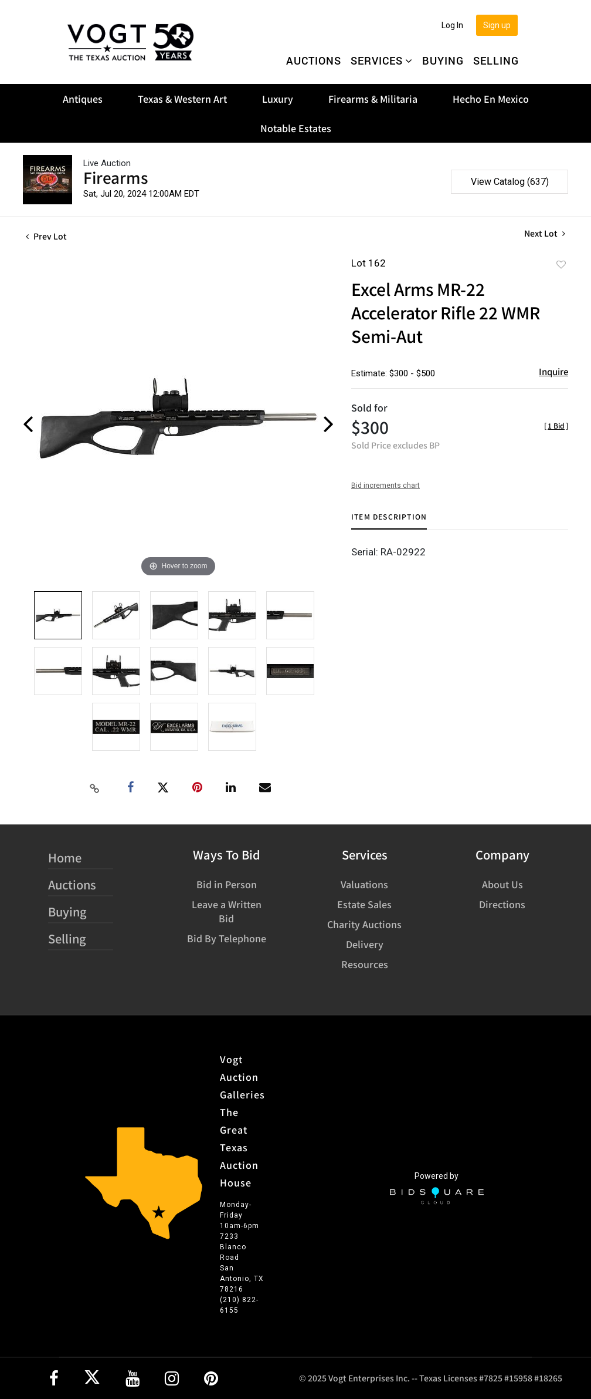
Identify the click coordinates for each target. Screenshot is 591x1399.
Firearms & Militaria (372, 99)
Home (64, 857)
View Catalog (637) (510, 181)
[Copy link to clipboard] (95, 788)
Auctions (313, 60)
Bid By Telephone (226, 938)
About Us (502, 884)
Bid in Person (226, 884)
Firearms (115, 177)
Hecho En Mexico (491, 99)
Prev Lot (46, 236)
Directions (502, 904)
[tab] (389, 521)
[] (556, 425)
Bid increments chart (385, 485)
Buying (443, 60)
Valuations (364, 884)
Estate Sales (364, 904)
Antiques (83, 99)
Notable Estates (295, 128)
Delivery (364, 944)
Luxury (277, 99)
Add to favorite (561, 264)
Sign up (497, 25)
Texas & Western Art (182, 99)
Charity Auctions (364, 924)
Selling (496, 60)
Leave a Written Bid (226, 911)
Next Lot (544, 233)
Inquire (553, 371)
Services (382, 60)
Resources (364, 964)
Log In (452, 25)
